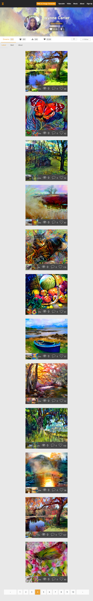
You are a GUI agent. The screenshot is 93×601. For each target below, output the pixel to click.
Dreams (8, 39)
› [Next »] (82, 592)
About (82, 4)
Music (75, 4)
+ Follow (85, 39)
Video (69, 4)
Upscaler (61, 4)
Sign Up (89, 4)
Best (12, 45)
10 (73, 592)
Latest (4, 45)
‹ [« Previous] (10, 592)
